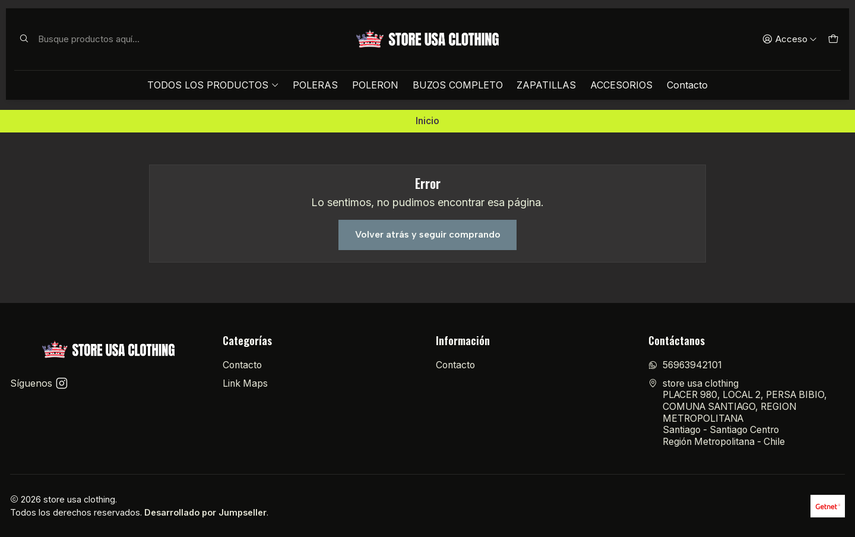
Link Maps (245, 383)
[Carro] (833, 39)
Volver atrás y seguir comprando (428, 234)
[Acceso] (790, 39)
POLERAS (315, 85)
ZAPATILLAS (546, 85)
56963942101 (685, 365)
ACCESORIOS (621, 85)
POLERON (375, 85)
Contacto (687, 85)
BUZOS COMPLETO (458, 85)
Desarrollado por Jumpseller (205, 512)
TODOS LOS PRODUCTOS (212, 85)
